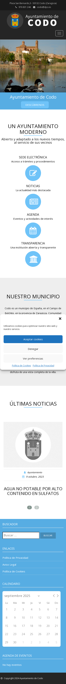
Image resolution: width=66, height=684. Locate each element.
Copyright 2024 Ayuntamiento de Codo (23, 678)
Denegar (33, 349)
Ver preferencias (33, 358)
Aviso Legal (9, 564)
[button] (60, 319)
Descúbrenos (34, 105)
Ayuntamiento (34, 472)
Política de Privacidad (43, 365)
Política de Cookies (21, 365)
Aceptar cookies (33, 339)
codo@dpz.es (44, 7)
